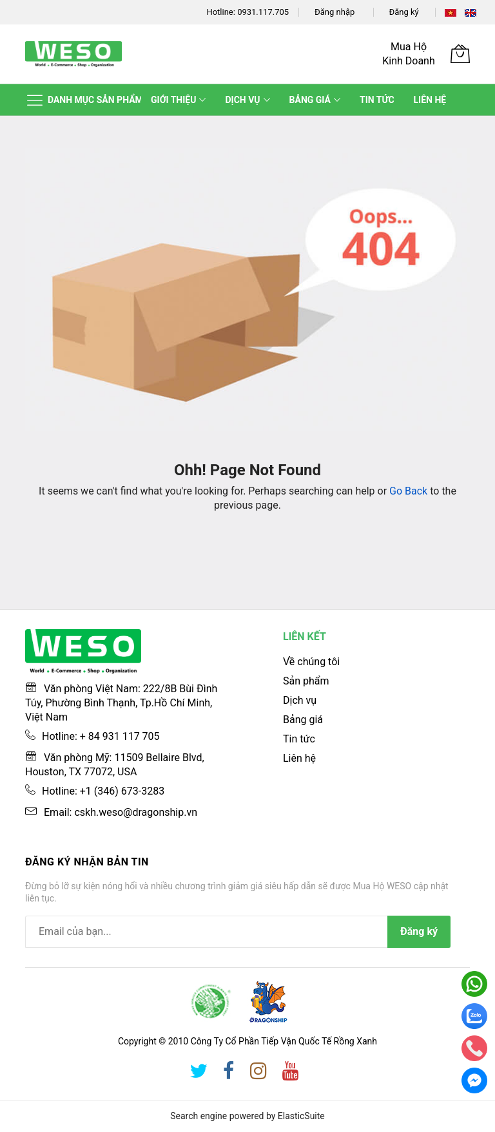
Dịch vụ (299, 700)
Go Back (408, 491)
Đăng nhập (334, 12)
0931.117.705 (263, 12)
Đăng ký (404, 12)
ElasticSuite (301, 1116)
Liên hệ (299, 758)
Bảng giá (303, 719)
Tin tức (299, 739)
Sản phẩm (306, 681)
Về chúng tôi (311, 662)
